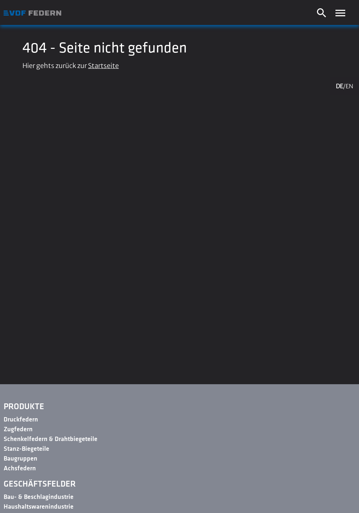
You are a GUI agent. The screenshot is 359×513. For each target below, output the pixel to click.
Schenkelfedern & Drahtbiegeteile (50, 439)
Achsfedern (20, 468)
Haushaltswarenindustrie (39, 507)
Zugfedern (18, 429)
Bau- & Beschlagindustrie (39, 497)
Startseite (103, 66)
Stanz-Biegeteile (26, 449)
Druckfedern (21, 419)
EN (349, 86)
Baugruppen (20, 458)
